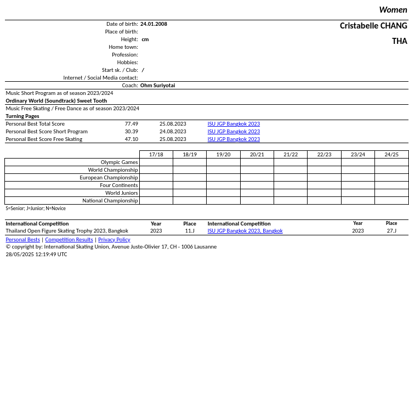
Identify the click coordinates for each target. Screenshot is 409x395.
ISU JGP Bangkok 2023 (234, 123)
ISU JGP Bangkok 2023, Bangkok (245, 230)
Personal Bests (23, 239)
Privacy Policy (114, 239)
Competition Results (69, 239)
